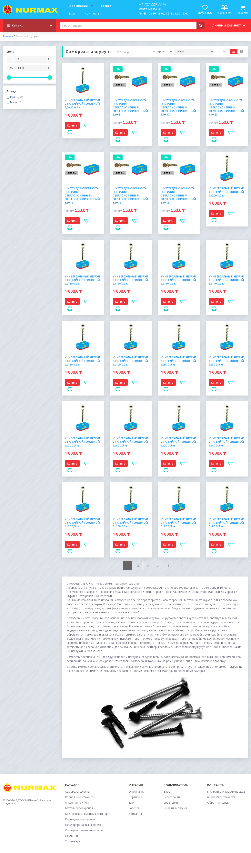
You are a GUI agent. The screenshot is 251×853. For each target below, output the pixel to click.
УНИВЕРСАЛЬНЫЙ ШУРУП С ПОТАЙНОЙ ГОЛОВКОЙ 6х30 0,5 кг (82, 522)
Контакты (92, 13)
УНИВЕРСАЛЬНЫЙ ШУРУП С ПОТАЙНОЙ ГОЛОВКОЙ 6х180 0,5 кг (82, 280)
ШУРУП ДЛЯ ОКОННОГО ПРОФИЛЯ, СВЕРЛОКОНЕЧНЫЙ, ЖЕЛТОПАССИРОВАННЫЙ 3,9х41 (130, 107)
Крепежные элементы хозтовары (87, 814)
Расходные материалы (80, 819)
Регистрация (172, 797)
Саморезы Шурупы (77, 791)
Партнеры (135, 797)
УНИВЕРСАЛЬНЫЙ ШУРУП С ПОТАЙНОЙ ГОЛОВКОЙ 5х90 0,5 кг (178, 522)
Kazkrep (15, 97)
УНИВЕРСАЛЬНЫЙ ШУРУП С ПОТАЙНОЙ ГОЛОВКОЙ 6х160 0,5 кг (130, 280)
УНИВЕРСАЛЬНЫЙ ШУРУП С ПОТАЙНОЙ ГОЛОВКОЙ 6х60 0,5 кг (130, 441)
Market (14, 102)
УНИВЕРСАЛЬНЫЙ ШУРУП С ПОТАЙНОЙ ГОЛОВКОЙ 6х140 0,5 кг (226, 280)
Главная (8, 36)
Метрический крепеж (79, 808)
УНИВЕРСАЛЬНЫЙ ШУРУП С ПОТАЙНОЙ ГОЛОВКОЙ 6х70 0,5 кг (82, 441)
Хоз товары (73, 841)
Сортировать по (162, 51)
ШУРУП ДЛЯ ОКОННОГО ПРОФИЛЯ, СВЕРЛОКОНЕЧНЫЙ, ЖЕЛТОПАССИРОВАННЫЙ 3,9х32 (178, 107)
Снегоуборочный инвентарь (84, 830)
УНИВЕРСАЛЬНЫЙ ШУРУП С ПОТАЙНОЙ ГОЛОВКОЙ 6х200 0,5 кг (226, 191)
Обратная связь (218, 802)
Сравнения (171, 802)
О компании (78, 6)
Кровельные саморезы (80, 797)
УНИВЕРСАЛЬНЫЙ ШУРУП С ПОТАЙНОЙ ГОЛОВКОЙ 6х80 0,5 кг (226, 360)
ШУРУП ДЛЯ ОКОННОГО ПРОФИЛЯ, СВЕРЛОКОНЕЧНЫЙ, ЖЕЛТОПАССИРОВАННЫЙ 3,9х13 (178, 195)
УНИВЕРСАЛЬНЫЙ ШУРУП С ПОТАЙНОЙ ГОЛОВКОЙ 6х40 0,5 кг (226, 441)
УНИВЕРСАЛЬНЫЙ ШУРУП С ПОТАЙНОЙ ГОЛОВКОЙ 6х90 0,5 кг (178, 360)
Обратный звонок (150, 9)
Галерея (105, 6)
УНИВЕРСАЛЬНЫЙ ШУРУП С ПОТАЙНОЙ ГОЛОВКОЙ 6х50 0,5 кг (178, 441)
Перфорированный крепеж (83, 825)
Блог (72, 13)
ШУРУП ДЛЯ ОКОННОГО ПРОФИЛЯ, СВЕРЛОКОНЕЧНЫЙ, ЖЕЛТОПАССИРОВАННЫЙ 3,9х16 (130, 195)
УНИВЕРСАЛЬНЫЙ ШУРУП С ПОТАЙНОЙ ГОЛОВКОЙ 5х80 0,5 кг (226, 522)
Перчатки (71, 836)
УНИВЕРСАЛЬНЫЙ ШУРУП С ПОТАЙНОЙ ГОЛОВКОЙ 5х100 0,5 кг (130, 522)
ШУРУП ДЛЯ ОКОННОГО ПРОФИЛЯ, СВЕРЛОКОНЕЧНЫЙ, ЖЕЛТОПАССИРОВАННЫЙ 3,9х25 (226, 107)
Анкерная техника (77, 802)
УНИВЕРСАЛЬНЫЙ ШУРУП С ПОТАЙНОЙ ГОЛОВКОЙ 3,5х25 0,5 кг (82, 103)
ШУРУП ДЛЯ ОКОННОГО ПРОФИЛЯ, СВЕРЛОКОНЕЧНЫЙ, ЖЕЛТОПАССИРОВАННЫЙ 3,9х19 (82, 195)
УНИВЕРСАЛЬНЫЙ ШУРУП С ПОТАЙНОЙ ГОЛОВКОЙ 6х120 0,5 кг (82, 360)
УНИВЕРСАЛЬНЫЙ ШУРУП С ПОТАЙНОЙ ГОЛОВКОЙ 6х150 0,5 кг (178, 280)
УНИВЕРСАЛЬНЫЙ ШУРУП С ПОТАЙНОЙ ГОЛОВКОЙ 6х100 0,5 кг (130, 360)
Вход (167, 791)
